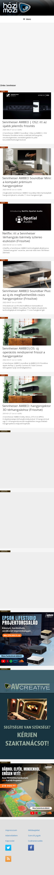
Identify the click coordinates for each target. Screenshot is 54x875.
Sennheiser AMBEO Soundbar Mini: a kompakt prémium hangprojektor (26, 182)
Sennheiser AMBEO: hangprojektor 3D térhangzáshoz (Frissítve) (26, 408)
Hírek (3, 91)
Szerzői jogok (34, 835)
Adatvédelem (11, 835)
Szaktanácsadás (35, 840)
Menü (27, 19)
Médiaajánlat (34, 830)
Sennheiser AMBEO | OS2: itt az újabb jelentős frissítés (24, 124)
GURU (19, 130)
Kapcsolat (9, 840)
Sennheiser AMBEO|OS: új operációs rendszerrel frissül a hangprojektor (23, 352)
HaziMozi (8, 2)
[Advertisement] (27, 51)
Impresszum (11, 830)
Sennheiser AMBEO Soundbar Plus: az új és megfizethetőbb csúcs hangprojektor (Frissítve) (26, 295)
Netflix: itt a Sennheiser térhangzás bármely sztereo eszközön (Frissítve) (22, 237)
